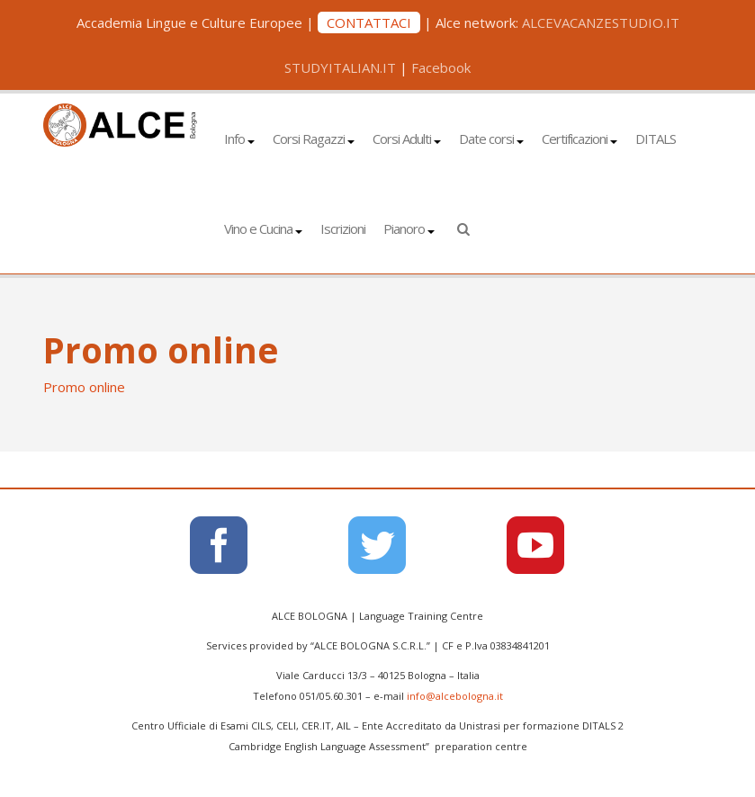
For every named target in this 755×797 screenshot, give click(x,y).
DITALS (655, 139)
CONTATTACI (369, 22)
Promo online (84, 387)
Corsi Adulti (407, 139)
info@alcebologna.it (455, 696)
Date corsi (491, 139)
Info (239, 139)
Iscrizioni (342, 228)
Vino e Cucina (263, 228)
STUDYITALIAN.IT (340, 67)
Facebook (441, 67)
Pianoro (409, 228)
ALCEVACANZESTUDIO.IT (600, 22)
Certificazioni (579, 139)
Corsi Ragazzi (314, 139)
